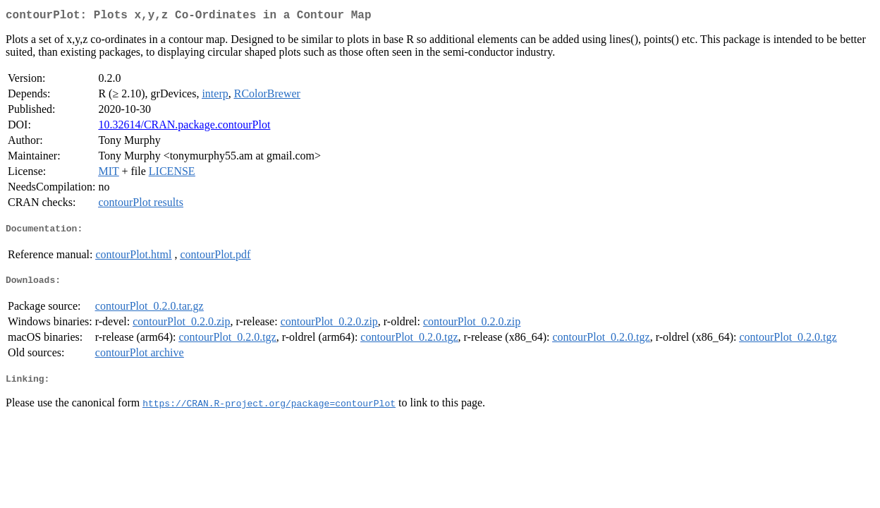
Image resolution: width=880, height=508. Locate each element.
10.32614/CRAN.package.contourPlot (184, 127)
